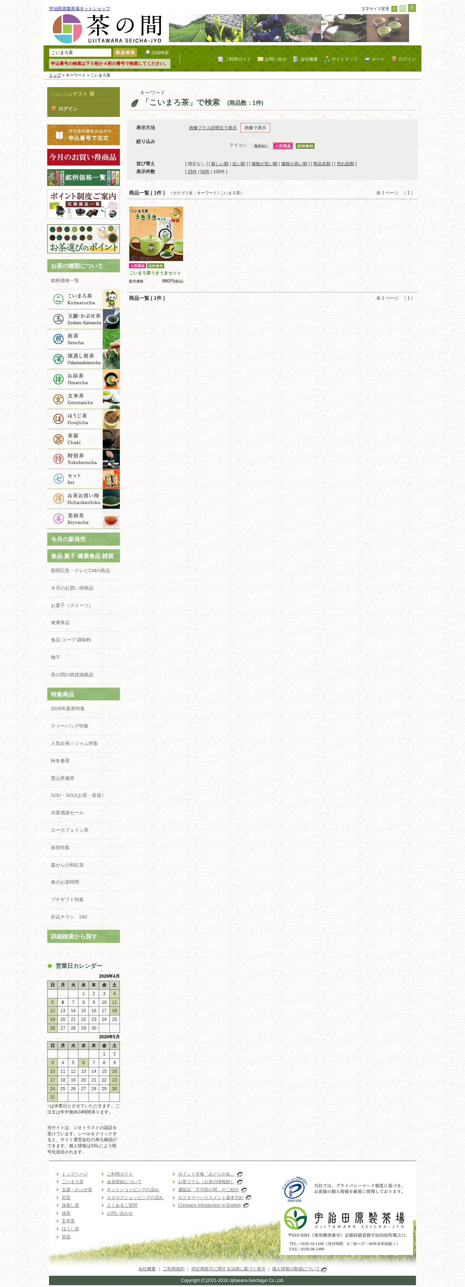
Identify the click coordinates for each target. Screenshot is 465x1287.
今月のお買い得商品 (72, 588)
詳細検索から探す (74, 936)
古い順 (238, 163)
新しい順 (220, 163)
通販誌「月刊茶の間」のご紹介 (212, 1189)
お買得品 (83, 499)
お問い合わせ (120, 1213)
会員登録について (124, 1181)
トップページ (75, 1174)
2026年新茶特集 (68, 708)
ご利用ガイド (238, 59)
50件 (205, 171)
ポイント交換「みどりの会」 (210, 1174)
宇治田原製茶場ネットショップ (79, 8)
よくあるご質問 (122, 1205)
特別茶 (83, 459)
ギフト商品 (83, 479)
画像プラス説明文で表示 (213, 127)
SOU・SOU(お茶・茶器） (78, 795)
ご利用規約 (174, 1268)
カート (378, 59)
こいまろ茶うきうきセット (155, 273)
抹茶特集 (60, 847)
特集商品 (62, 694)
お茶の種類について (77, 266)
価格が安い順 (264, 163)
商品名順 (322, 163)
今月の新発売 (68, 539)
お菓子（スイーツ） (72, 605)
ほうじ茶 (83, 419)
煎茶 (83, 339)
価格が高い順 (294, 163)
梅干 (55, 657)
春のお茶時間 (65, 882)
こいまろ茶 (83, 299)
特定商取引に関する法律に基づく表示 (228, 1268)
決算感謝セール (67, 812)
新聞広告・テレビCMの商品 (80, 570)
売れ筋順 (345, 163)
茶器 (83, 439)
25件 (192, 171)
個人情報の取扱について (299, 1268)
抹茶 (83, 379)
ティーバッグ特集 (70, 726)
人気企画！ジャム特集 (74, 743)
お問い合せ (276, 59)
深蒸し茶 (83, 359)
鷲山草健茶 (62, 778)
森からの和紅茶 (67, 865)
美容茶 (83, 519)
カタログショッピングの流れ (135, 1197)
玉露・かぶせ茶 (83, 319)
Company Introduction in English (213, 1205)
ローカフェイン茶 (70, 830)
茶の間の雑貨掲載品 (77, 674)
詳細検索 (160, 52)
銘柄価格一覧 (65, 280)
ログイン (407, 59)
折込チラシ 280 (69, 917)
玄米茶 (83, 399)
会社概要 (309, 59)
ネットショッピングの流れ (133, 1189)
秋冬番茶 (60, 760)
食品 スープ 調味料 (71, 640)
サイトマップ (345, 59)
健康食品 (60, 622)
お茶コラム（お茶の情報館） (210, 1181)
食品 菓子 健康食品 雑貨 (82, 556)
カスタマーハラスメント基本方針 (214, 1197)
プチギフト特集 (67, 899)
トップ (55, 75)
